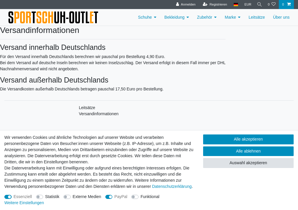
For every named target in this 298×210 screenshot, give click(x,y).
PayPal (120, 196)
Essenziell (23, 196)
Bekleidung (174, 17)
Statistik (52, 196)
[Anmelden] (184, 4)
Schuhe (145, 17)
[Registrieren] (213, 4)
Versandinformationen (98, 113)
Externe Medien (87, 196)
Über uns (281, 17)
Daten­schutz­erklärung (171, 186)
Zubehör (204, 17)
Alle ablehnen (248, 151)
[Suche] (259, 4)
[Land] (234, 4)
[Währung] (246, 4)
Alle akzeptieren (248, 139)
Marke (230, 17)
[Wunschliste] (272, 4)
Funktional (150, 196)
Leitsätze (257, 17)
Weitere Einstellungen (24, 202)
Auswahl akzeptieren (248, 162)
